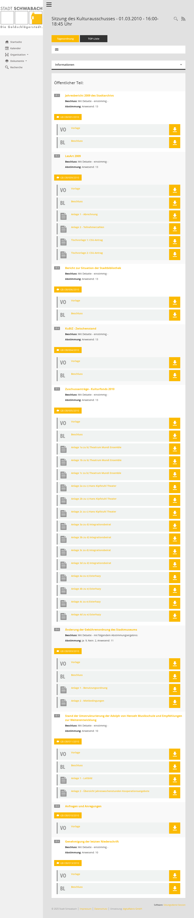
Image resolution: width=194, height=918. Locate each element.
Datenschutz (100, 908)
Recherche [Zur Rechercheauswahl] (14, 67)
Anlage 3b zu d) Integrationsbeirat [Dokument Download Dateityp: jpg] (91, 537)
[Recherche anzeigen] (176, 19)
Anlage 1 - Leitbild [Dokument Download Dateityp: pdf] (81, 778)
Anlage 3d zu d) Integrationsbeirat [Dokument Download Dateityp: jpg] (91, 563)
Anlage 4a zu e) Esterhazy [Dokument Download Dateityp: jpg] (86, 576)
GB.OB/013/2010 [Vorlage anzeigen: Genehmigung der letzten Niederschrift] (69, 863)
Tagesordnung (65, 38)
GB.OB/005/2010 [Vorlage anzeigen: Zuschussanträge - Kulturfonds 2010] (69, 410)
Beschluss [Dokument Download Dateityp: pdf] (77, 141)
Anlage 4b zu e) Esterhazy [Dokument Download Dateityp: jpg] (86, 588)
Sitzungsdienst (174, 904)
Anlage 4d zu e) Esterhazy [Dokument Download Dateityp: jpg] (86, 614)
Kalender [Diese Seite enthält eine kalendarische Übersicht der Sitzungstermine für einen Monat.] (13, 48)
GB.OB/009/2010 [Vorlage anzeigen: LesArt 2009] (69, 177)
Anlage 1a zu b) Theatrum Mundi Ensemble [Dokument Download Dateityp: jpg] (96, 447)
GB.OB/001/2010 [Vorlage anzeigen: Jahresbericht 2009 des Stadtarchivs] (69, 117)
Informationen (64, 65)
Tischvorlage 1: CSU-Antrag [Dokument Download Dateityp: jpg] (87, 240)
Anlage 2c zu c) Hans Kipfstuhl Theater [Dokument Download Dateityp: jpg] (93, 511)
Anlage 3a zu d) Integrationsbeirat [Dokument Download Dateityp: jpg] (91, 524)
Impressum (85, 908)
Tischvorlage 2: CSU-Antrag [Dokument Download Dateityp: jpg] (87, 253)
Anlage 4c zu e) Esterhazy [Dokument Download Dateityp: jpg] (86, 601)
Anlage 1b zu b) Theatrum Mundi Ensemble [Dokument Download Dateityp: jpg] (96, 460)
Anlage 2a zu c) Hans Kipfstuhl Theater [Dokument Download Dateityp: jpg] (93, 486)
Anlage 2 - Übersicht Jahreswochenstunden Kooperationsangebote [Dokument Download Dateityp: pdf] (110, 791)
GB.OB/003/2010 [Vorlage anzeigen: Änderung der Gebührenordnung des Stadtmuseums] (69, 651)
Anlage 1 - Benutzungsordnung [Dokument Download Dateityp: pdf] (89, 688)
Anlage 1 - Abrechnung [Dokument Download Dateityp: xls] (84, 214)
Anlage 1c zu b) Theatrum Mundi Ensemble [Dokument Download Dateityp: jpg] (96, 473)
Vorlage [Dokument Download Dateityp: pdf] (75, 128)
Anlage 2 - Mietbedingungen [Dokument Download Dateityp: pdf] (87, 700)
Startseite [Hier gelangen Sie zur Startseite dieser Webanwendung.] (13, 42)
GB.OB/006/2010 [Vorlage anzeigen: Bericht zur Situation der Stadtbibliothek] (69, 289)
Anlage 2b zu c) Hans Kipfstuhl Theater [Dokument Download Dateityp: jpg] (94, 498)
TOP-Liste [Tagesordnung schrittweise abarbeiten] (93, 38)
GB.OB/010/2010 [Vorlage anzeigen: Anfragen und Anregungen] (69, 815)
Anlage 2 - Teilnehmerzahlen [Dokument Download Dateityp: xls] (87, 227)
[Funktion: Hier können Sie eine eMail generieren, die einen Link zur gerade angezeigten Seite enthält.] (56, 49)
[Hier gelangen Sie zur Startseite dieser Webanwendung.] (21, 17)
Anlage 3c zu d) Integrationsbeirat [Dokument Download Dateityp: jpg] (91, 550)
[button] (21, 54)
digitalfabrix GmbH (132, 908)
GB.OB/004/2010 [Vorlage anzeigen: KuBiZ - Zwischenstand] (69, 350)
